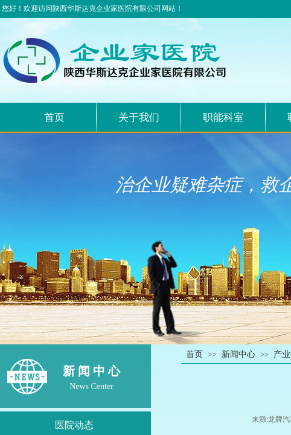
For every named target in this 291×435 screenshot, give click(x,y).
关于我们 (138, 117)
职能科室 (223, 117)
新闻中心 (238, 354)
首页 (54, 117)
